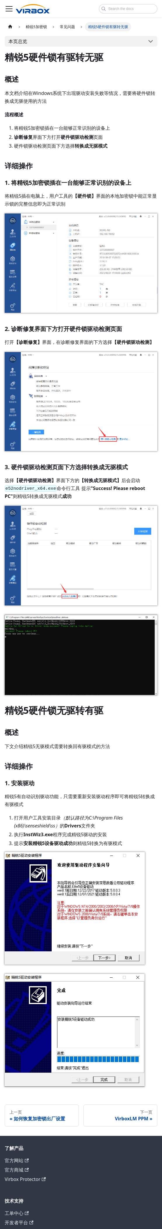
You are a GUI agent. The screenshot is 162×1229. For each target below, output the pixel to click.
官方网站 (17, 1160)
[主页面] (10, 26)
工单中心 (17, 1213)
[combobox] (128, 8)
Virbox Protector (25, 1179)
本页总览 (17, 41)
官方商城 (17, 1170)
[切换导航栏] (9, 8)
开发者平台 (19, 1222)
